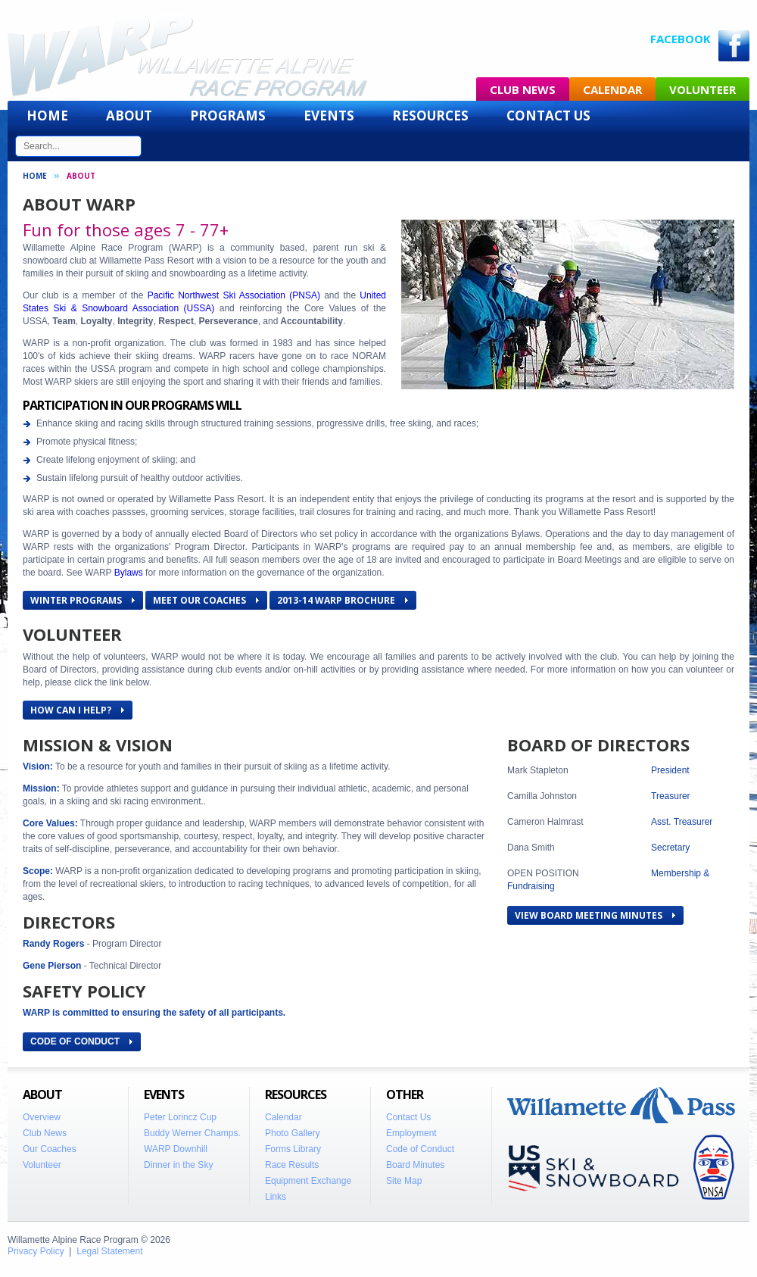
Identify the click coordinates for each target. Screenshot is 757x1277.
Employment (411, 1133)
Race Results (292, 1165)
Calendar (612, 89)
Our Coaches (49, 1149)
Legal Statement (109, 1251)
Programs (228, 115)
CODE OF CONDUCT (81, 1041)
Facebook (680, 38)
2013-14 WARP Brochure (342, 600)
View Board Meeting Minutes (595, 915)
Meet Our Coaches (206, 600)
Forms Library (293, 1149)
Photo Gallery (292, 1133)
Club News (523, 89)
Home (47, 115)
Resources (430, 115)
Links (275, 1196)
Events (329, 115)
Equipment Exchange (308, 1181)
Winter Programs (82, 600)
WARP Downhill (175, 1149)
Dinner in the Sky (178, 1165)
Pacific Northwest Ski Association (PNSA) (234, 295)
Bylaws (128, 572)
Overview (42, 1117)
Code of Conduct (420, 1149)
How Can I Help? (77, 710)
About (129, 115)
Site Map (404, 1181)
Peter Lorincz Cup (180, 1117)
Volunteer (702, 89)
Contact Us (548, 115)
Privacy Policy (36, 1251)
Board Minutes (415, 1165)
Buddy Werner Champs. (192, 1133)
